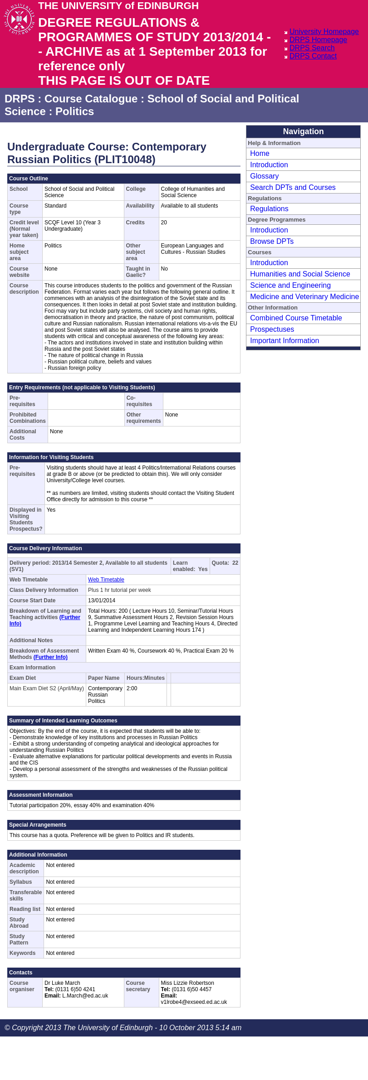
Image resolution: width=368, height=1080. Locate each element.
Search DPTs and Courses (293, 187)
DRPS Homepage (318, 40)
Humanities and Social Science (300, 274)
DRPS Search (312, 48)
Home (260, 153)
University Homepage (324, 31)
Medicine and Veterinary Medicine (304, 296)
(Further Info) (51, 657)
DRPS (20, 98)
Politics (74, 111)
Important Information (284, 340)
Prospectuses (272, 329)
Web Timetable (106, 579)
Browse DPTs (272, 241)
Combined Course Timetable (296, 318)
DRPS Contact (313, 56)
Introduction (269, 165)
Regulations (269, 209)
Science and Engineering (290, 285)
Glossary (264, 176)
